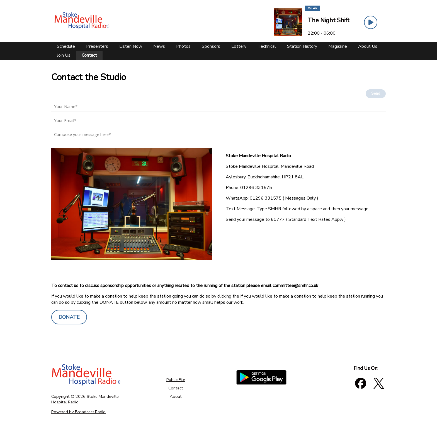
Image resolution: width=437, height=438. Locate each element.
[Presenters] (97, 46)
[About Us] (368, 46)
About (176, 396)
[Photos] (183, 46)
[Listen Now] (131, 46)
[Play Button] (370, 22)
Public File (175, 379)
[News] (159, 46)
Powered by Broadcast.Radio (78, 412)
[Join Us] (63, 55)
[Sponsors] (211, 46)
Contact (175, 388)
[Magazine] (338, 46)
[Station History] (302, 46)
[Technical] (266, 46)
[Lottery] (239, 46)
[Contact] (89, 55)
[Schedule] (66, 46)
